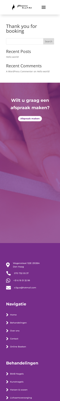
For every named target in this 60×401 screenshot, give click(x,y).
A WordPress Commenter (19, 71)
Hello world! (12, 56)
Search (48, 41)
